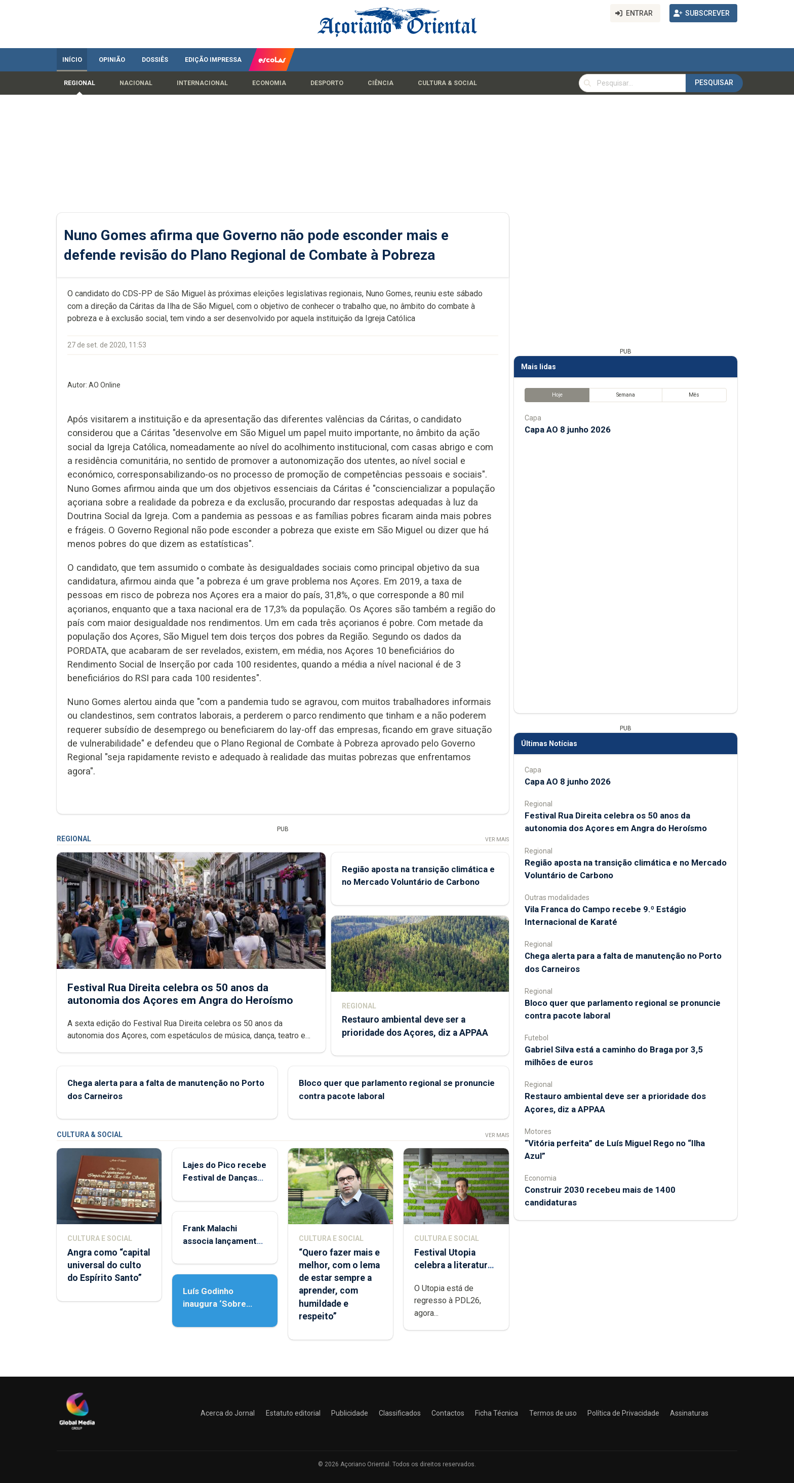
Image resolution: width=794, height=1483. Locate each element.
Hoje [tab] (557, 395)
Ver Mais (497, 839)
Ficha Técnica (496, 1413)
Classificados (400, 1413)
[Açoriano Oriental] (77, 1431)
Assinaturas (689, 1413)
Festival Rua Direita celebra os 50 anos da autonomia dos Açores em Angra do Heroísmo (180, 994)
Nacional (136, 83)
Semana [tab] (625, 395)
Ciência (380, 83)
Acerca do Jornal (228, 1413)
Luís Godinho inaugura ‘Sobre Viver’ (214, 1303)
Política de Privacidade (623, 1413)
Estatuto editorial (293, 1413)
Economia (269, 83)
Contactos (447, 1413)
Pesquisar (714, 83)
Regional (79, 83)
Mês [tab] (694, 395)
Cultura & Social (447, 83)
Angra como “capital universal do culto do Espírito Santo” (108, 1265)
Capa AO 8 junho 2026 (568, 429)
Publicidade (349, 1413)
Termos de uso (553, 1413)
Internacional (202, 83)
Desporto (326, 83)
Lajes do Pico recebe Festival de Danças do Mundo (224, 1177)
